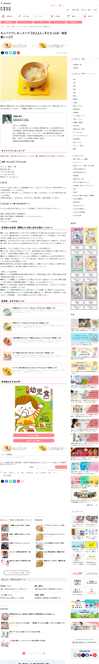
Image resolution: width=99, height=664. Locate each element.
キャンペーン (57, 22)
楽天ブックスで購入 (33, 441)
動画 (74, 149)
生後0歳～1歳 (77, 64)
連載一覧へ (90, 505)
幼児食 (5, 472)
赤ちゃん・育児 (86, 9)
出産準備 (55, 16)
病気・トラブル (77, 106)
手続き (75, 192)
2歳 (74, 86)
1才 (12, 106)
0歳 (74, 79)
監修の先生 (76, 202)
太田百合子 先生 (21, 119)
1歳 (36, 472)
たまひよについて (78, 156)
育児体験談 (76, 139)
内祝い (62, 5)
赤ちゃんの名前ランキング (81, 182)
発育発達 (75, 112)
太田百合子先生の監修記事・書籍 (23, 141)
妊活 (95, 9)
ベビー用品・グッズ (79, 116)
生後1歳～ (76, 68)
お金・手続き (23, 16)
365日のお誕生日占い (79, 169)
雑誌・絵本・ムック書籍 (80, 159)
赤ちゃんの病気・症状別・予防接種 (83, 195)
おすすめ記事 (43, 472)
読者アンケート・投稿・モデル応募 (83, 166)
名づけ (38, 16)
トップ (2, 26)
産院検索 (75, 175)
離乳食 (71, 16)
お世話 (75, 102)
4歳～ (75, 92)
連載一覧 (34, 45)
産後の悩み (76, 109)
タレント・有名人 (78, 145)
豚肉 (49, 472)
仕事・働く (76, 126)
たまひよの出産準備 (79, 212)
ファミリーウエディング (80, 136)
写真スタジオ (74, 22)
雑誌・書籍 (8, 22)
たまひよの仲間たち (79, 209)
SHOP (54, 5)
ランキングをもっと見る (16, 573)
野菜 (22, 472)
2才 (33, 251)
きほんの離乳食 (77, 199)
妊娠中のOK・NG (78, 179)
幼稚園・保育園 (77, 122)
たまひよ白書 (77, 215)
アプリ (24, 22)
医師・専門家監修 (7, 475)
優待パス (88, 16)
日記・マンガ (77, 142)
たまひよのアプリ (78, 205)
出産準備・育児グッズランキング (83, 185)
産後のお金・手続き (79, 129)
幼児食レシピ (12, 472)
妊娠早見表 (7, 16)
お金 (74, 189)
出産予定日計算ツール (79, 172)
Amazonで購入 (33, 435)
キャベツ (55, 472)
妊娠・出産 (75, 9)
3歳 (74, 89)
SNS (41, 22)
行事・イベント (77, 119)
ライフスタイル (77, 132)
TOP (67, 9)
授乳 (74, 96)
